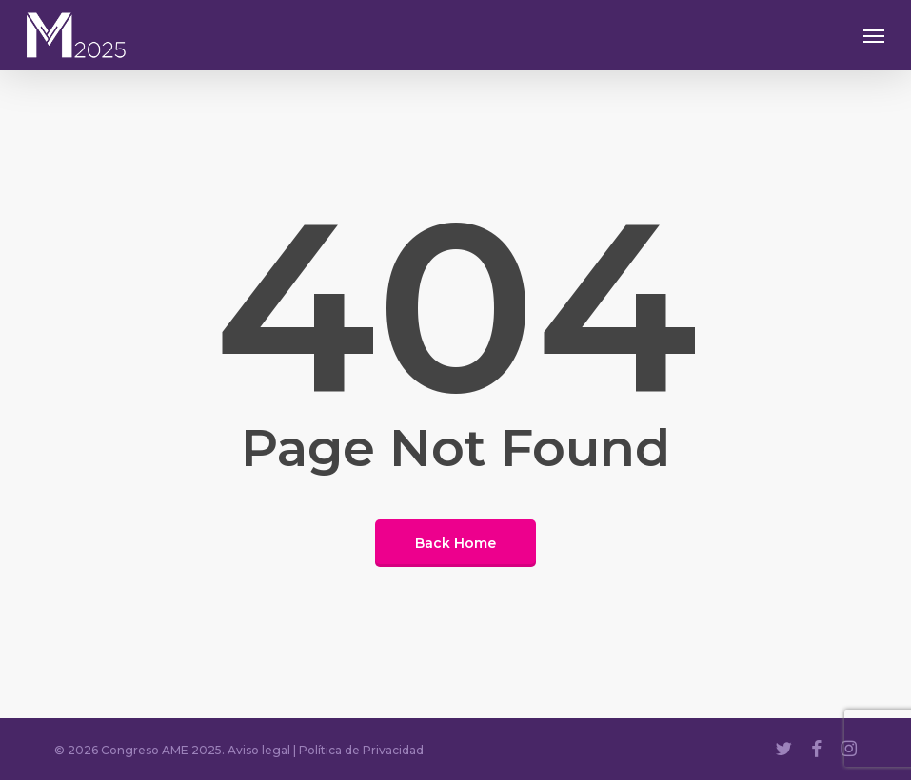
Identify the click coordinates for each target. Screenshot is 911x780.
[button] (873, 35)
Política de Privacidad (361, 750)
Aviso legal (259, 750)
